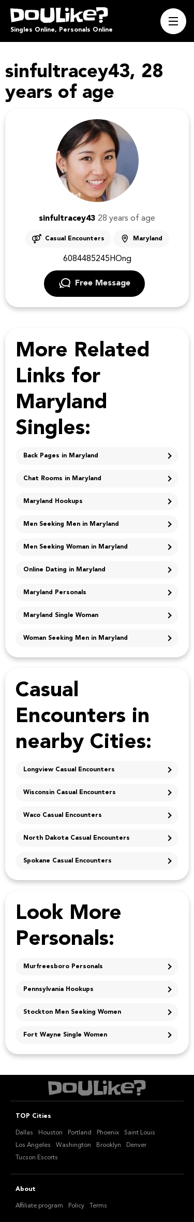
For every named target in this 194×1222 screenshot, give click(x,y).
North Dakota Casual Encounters (76, 838)
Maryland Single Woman (60, 615)
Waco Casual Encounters (62, 815)
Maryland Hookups (53, 501)
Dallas (24, 1133)
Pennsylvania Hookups (58, 989)
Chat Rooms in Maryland (62, 479)
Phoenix (108, 1133)
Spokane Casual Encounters (67, 861)
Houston (50, 1133)
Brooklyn (108, 1145)
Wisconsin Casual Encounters (69, 792)
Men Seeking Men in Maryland (71, 524)
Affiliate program (39, 1206)
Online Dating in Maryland (64, 570)
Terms (98, 1206)
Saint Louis (139, 1133)
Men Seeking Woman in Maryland (75, 547)
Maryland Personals (54, 593)
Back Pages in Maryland (60, 456)
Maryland (147, 239)
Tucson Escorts (37, 1158)
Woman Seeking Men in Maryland (75, 638)
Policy (76, 1206)
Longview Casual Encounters (69, 770)
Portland (80, 1133)
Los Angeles (33, 1145)
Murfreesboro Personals (63, 967)
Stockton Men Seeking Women (72, 1012)
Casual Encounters (75, 239)
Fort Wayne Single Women (65, 1035)
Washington (73, 1145)
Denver (136, 1145)
